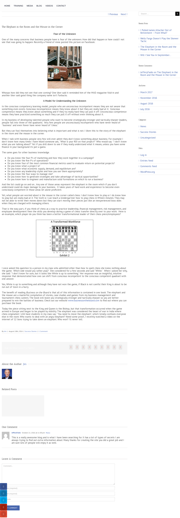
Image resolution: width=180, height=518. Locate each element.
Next (123, 14)
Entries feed (146, 160)
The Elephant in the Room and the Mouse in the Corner (158, 48)
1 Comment (43, 331)
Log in (143, 155)
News (143, 126)
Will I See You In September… (155, 55)
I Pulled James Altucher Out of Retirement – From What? (156, 31)
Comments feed (148, 166)
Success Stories (31, 331)
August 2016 (146, 103)
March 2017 (146, 92)
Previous (113, 14)
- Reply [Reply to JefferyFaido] (47, 433)
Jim (5, 331)
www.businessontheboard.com (83, 300)
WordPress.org (147, 171)
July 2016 (145, 109)
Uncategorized (147, 137)
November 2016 (148, 97)
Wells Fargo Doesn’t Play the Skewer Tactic (159, 40)
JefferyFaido (16, 433)
